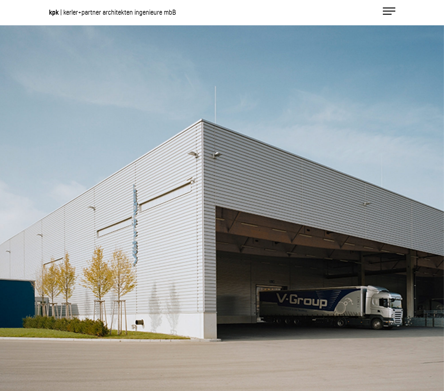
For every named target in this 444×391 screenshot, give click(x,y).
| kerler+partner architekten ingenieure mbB (112, 12)
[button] (111, 208)
